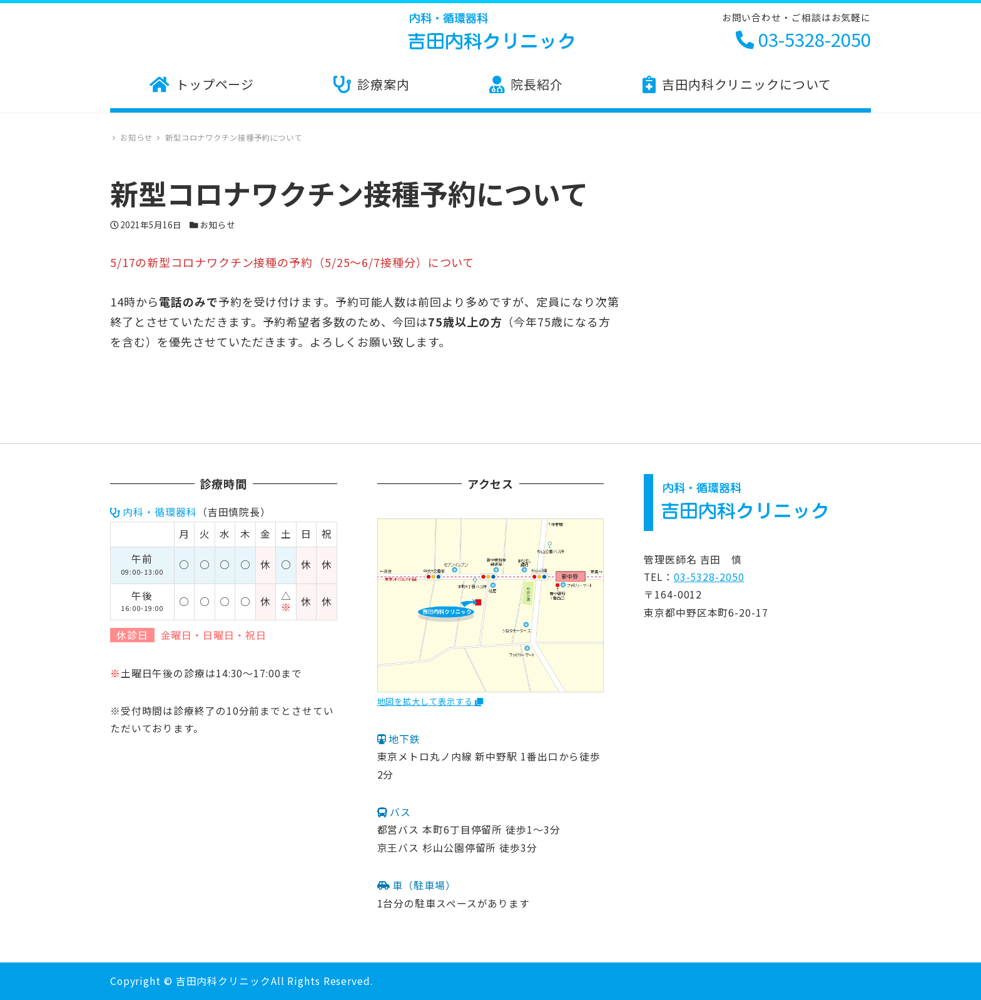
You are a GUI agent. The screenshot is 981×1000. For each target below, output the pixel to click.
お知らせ (217, 224)
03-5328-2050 (803, 39)
